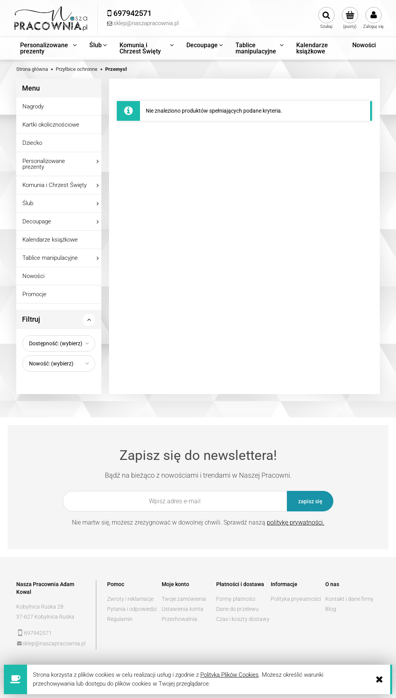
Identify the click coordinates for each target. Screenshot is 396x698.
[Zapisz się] (310, 501)
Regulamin (120, 619)
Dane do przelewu (237, 609)
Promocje (34, 294)
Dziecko (32, 142)
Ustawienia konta (182, 609)
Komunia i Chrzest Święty (54, 185)
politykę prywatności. (295, 522)
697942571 (38, 633)
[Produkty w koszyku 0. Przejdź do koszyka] (350, 18)
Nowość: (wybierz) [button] (51, 363)
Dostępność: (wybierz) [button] (55, 343)
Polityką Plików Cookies (229, 674)
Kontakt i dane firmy (349, 599)
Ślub (27, 203)
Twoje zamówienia (184, 599)
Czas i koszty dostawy (243, 619)
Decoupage (36, 221)
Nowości (33, 276)
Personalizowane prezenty (43, 164)
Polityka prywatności (296, 599)
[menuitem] (49, 48)
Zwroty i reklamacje (130, 599)
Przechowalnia (179, 619)
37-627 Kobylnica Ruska (45, 617)
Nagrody (33, 106)
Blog (330, 609)
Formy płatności (235, 599)
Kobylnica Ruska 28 (39, 607)
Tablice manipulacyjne (50, 257)
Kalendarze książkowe (50, 239)
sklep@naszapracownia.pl (53, 643)
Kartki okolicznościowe (50, 124)
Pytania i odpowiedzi (132, 609)
